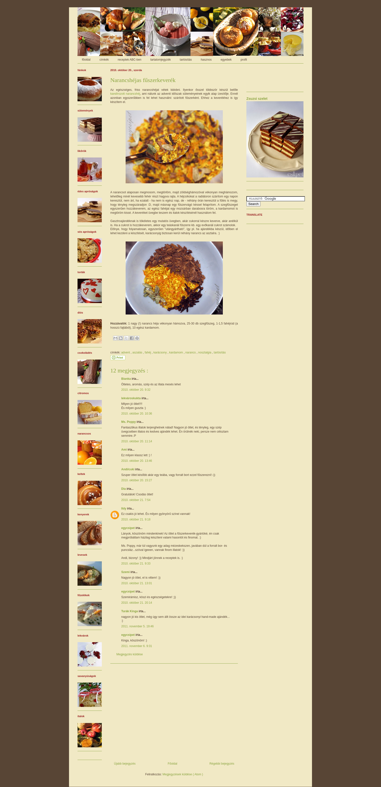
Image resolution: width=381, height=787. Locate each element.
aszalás (137, 352)
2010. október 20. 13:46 (136, 461)
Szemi (125, 572)
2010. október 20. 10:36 (136, 413)
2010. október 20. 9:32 (135, 389)
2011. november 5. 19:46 (137, 626)
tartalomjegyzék (160, 59)
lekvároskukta (131, 398)
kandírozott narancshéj (125, 93)
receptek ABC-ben (129, 59)
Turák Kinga (130, 611)
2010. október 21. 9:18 (135, 519)
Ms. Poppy (129, 422)
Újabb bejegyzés (125, 763)
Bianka (126, 378)
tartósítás (186, 59)
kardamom (176, 352)
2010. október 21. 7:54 (135, 500)
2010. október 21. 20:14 (136, 602)
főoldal (86, 59)
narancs (191, 352)
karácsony (160, 352)
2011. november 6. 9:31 (136, 646)
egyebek (226, 59)
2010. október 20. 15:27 (136, 480)
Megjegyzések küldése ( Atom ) (183, 774)
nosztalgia (205, 352)
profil (244, 59)
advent (126, 352)
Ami (124, 449)
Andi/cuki (128, 469)
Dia (124, 489)
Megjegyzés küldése (129, 654)
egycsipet (128, 528)
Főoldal (172, 763)
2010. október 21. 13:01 (136, 583)
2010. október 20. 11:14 (136, 441)
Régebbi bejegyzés (221, 763)
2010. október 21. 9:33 (135, 563)
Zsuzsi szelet (257, 99)
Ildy (124, 508)
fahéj (148, 352)
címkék (104, 59)
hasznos (206, 59)
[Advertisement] (174, 711)
